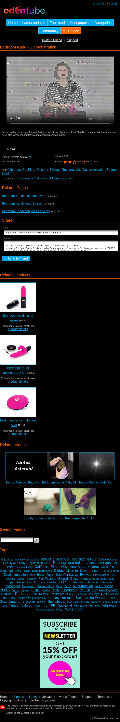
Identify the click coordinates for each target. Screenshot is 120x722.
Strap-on (96, 603)
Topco (37, 607)
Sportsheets (56, 603)
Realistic (7, 595)
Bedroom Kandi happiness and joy (26, 211)
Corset (18, 572)
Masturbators (45, 587)
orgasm (25, 591)
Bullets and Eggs (98, 565)
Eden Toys (45, 576)
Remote (44, 595)
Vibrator (94, 607)
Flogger (21, 580)
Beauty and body (14, 564)
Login (113, 3)
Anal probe (63, 560)
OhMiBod (28, 169)
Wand (59, 611)
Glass (74, 580)
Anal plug (47, 560)
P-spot (35, 591)
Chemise (82, 569)
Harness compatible (93, 580)
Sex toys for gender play (32, 599)
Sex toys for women (91, 599)
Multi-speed (104, 588)
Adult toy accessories (27, 560)
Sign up (98, 3)
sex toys (93, 595)
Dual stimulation (94, 169)
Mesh (59, 588)
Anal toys (78, 561)
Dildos (59, 572)
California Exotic (24, 569)
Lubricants (92, 584)
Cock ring (107, 568)
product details (18, 331)
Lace (42, 584)
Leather (52, 584)
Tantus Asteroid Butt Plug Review (29, 484)
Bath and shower (108, 560)
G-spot (62, 580)
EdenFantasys (66, 576)
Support (72, 40)
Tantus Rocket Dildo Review (98, 484)
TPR (52, 607)
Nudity (5, 592)
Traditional (64, 607)
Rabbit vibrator (108, 591)
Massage (106, 584)
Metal (67, 587)
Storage (85, 603)
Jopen (11, 584)
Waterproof (74, 611)
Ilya (30, 156)
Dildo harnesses (42, 572)
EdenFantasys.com (41, 702)
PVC (94, 591)
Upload (47, 698)
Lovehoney (76, 584)
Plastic (84, 592)
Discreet (42, 169)
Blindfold (46, 564)
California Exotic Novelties (55, 568)
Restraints (57, 595)
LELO (63, 584)
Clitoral (93, 568)
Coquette (6, 572)
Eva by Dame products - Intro (44, 520)
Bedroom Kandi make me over (23, 195)
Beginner (33, 564)
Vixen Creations (45, 611)
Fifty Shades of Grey (104, 576)
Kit (35, 584)
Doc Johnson (90, 572)
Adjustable (7, 560)
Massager (13, 588)
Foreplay (32, 580)
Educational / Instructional (33, 178)
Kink (29, 584)
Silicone (54, 169)
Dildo (27, 572)
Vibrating (80, 607)
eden (32, 576)
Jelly (111, 580)
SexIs (112, 599)
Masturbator (28, 588)
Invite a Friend (52, 40)
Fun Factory (47, 580)
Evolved (85, 576)
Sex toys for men (61, 599)
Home (4, 698)
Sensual (81, 595)
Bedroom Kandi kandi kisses (22, 203)
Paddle (46, 592)
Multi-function (83, 588)
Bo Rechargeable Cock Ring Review (85, 520)
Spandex (41, 603)
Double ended (110, 572)
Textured (26, 607)
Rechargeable (72, 169)
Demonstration (62, 178)
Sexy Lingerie (10, 603)
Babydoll (91, 561)
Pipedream (69, 592)
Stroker (106, 603)
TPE (44, 607)
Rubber (70, 595)
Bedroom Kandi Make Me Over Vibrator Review (75, 484)
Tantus (13, 607)
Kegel (21, 584)
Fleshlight (10, 580)
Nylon (15, 591)
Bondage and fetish (68, 565)
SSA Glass (73, 603)
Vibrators (14, 169)
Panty (55, 591)
